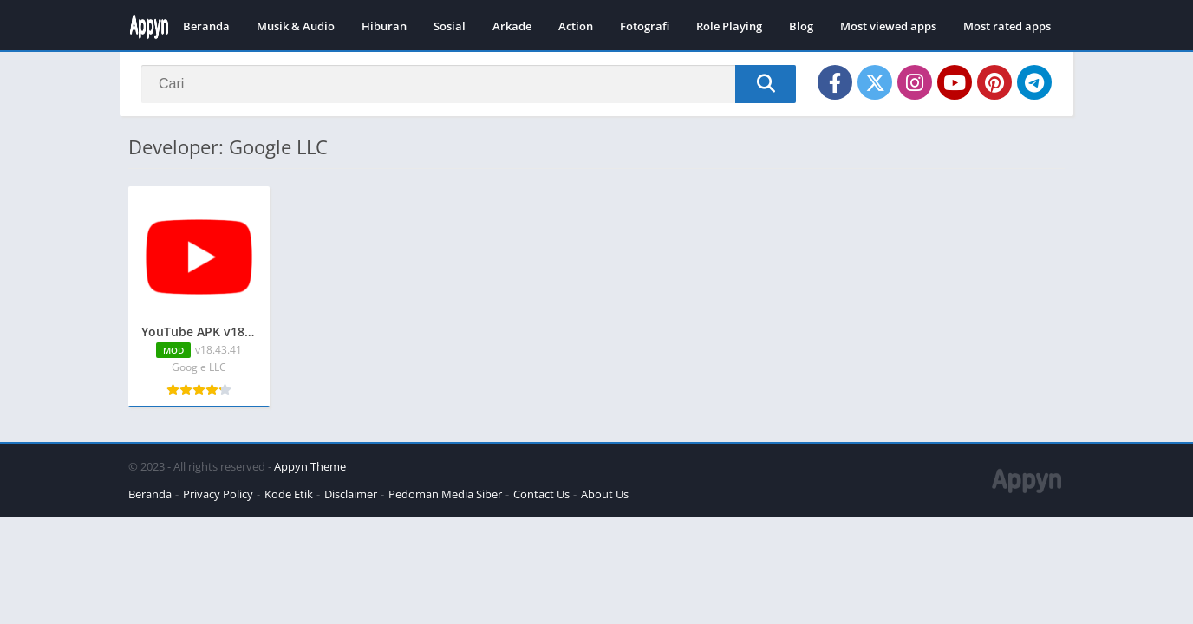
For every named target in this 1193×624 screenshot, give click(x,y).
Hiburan (384, 26)
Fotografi (644, 26)
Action (575, 26)
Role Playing (729, 26)
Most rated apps (1007, 26)
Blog (801, 26)
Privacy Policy (218, 494)
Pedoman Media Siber (445, 494)
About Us (605, 494)
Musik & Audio (296, 26)
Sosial (450, 26)
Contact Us (541, 494)
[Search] (468, 84)
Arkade (511, 26)
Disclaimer (350, 494)
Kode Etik (288, 494)
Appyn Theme (310, 466)
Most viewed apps (888, 26)
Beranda (206, 26)
